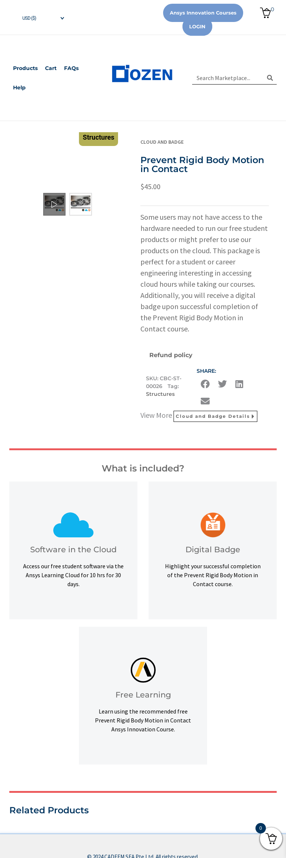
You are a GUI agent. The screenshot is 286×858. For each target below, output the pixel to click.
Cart (51, 68)
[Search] (270, 78)
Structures (160, 394)
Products (25, 68)
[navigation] (37, 17)
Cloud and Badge (162, 142)
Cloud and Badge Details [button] (215, 416)
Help (19, 87)
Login (197, 26)
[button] (205, 384)
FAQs (71, 68)
